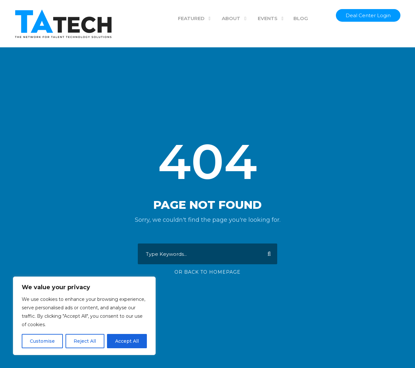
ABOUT (231, 18)
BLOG (300, 18)
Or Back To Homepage (207, 272)
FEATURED (191, 18)
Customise (42, 341)
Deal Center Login (368, 15)
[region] (84, 316)
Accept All (127, 341)
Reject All (85, 341)
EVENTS (268, 18)
